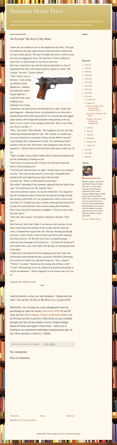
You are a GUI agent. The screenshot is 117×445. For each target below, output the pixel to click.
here (53, 299)
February (90, 142)
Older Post (70, 416)
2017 (87, 82)
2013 (87, 96)
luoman (62, 434)
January (90, 145)
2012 (87, 150)
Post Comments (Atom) (28, 420)
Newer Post (15, 416)
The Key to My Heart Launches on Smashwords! (94, 121)
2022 (87, 65)
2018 (87, 79)
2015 (87, 89)
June (88, 128)
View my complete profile (91, 219)
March (89, 138)
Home (43, 416)
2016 (87, 86)
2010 (87, 157)
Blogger (77, 434)
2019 (87, 75)
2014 (87, 93)
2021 (87, 68)
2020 (87, 72)
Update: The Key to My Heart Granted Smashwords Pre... (95, 108)
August (89, 103)
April (89, 135)
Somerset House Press (36, 11)
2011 (87, 153)
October (90, 99)
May (88, 131)
